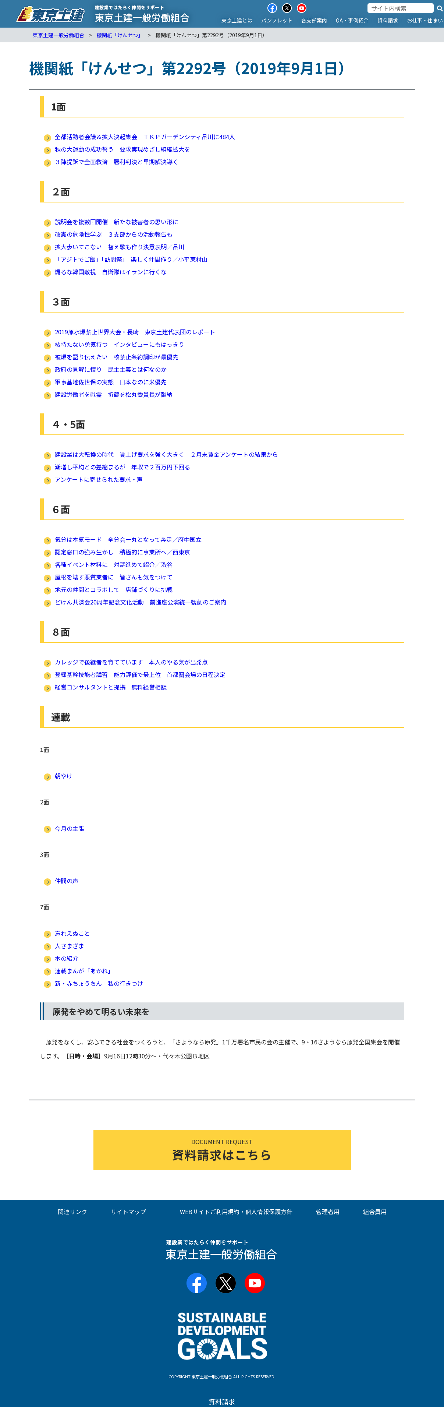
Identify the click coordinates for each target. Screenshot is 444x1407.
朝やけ (63, 775)
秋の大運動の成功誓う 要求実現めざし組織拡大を (122, 149)
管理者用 (328, 1211)
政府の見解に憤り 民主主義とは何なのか (111, 369)
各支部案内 (314, 20)
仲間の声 (66, 880)
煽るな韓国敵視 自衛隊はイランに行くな (111, 271)
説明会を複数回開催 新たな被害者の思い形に (116, 221)
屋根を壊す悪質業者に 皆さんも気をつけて (114, 576)
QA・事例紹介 (352, 20)
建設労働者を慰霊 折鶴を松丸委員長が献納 (114, 394)
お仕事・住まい (425, 20)
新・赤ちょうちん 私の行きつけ (99, 983)
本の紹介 (66, 958)
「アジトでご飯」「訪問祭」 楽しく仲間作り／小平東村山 (131, 259)
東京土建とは (236, 20)
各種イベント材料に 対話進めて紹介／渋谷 (114, 564)
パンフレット (276, 20)
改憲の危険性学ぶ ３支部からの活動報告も (114, 234)
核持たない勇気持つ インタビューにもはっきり (119, 344)
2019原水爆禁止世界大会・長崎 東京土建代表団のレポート (135, 331)
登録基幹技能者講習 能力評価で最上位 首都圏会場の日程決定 (140, 674)
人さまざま (69, 945)
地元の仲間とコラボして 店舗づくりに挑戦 (114, 589)
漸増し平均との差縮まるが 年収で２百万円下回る (122, 466)
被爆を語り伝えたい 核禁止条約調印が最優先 (116, 356)
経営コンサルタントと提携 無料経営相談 (111, 687)
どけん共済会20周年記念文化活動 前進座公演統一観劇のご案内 (140, 601)
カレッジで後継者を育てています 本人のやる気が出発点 (131, 661)
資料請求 (387, 20)
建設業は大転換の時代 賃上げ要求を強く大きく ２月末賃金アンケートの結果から (166, 454)
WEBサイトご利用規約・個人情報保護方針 (236, 1211)
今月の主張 (69, 828)
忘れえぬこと (72, 933)
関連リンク (72, 1211)
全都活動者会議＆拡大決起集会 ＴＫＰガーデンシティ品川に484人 (145, 136)
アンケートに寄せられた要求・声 (99, 479)
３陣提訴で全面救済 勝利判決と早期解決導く (116, 161)
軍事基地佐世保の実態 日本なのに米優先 (111, 381)
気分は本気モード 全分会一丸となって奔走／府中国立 (128, 539)
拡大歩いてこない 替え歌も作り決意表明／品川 (119, 246)
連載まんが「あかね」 (84, 970)
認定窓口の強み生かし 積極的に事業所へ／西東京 (122, 551)
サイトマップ (128, 1211)
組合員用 (375, 1211)
